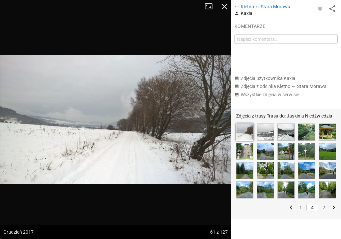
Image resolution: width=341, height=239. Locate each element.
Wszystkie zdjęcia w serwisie (266, 94)
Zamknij (224, 6)
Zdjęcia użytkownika (264, 78)
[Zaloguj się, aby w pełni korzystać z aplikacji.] (320, 8)
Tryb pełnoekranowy (211, 6)
